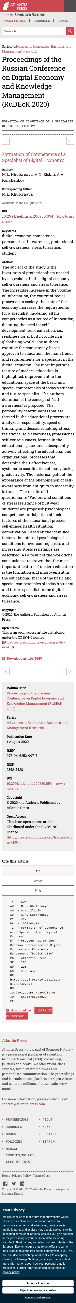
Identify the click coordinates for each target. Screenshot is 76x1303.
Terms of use (41, 1176)
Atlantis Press (14, 1040)
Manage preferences (38, 1297)
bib (38, 890)
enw (38, 880)
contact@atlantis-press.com (23, 1104)
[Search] (34, 31)
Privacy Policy (21, 1176)
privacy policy (10, 1272)
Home (6, 1176)
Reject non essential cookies (38, 1290)
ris (38, 870)
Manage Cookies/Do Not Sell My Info (20, 1155)
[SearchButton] (70, 31)
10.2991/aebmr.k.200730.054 (27, 216)
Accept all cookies (38, 1283)
